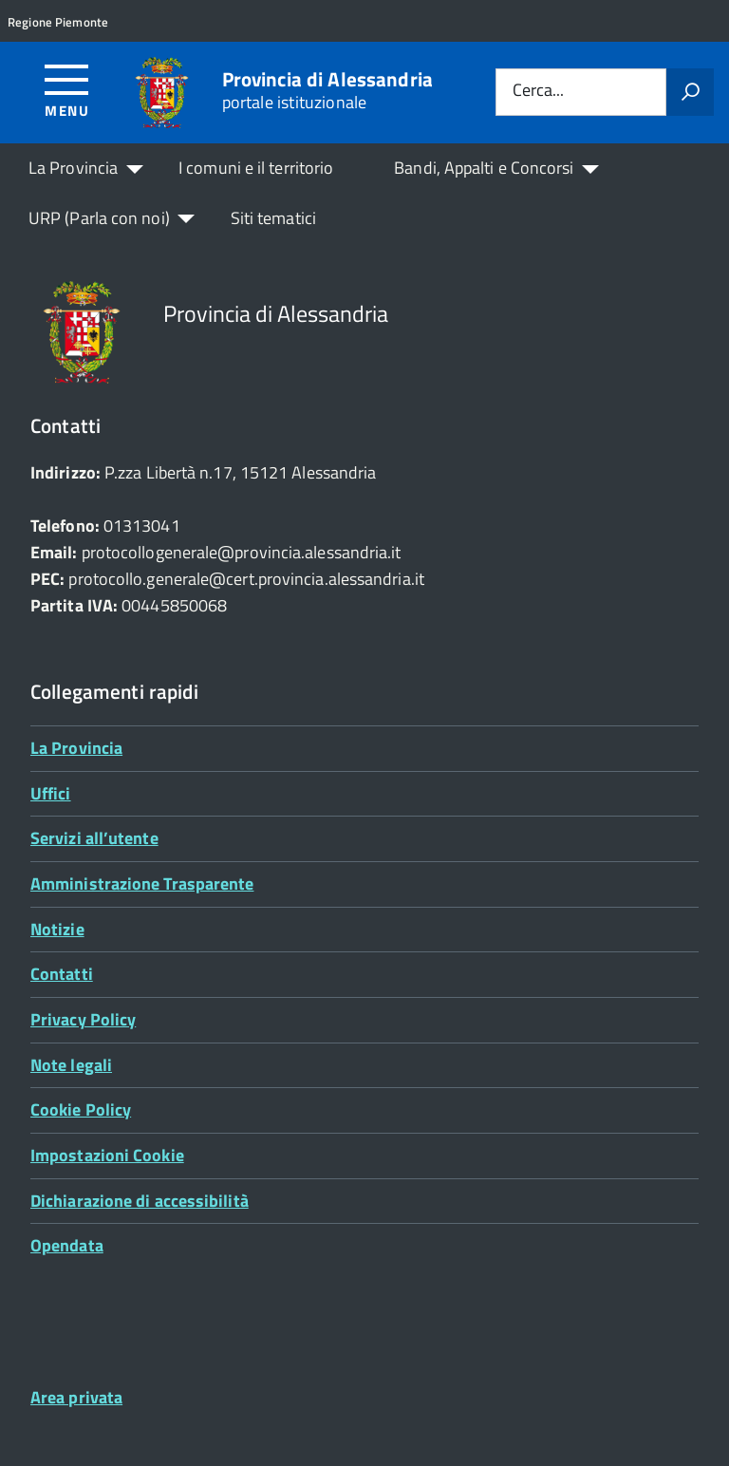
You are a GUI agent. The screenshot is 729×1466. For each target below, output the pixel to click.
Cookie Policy (80, 1109)
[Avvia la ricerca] (690, 92)
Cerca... (538, 92)
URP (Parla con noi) (99, 218)
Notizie (57, 929)
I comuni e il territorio (255, 167)
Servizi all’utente (94, 838)
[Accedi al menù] (67, 90)
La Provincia (73, 167)
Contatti (61, 974)
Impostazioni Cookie (107, 1155)
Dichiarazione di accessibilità (139, 1200)
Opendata (66, 1245)
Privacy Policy (83, 1019)
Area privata (76, 1397)
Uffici (50, 793)
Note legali (71, 1065)
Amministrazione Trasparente (141, 883)
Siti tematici (273, 218)
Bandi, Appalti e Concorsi (483, 167)
